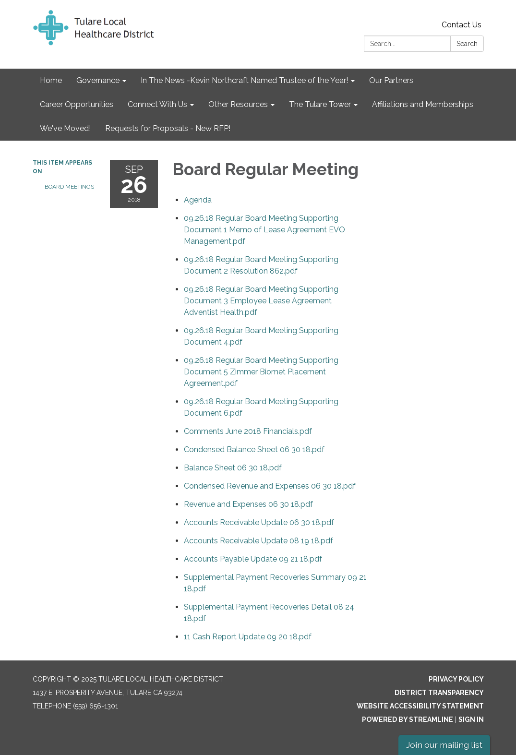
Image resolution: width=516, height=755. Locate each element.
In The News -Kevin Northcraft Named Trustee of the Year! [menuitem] (244, 80)
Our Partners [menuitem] (391, 80)
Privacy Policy (456, 679)
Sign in (471, 719)
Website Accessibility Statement (420, 706)
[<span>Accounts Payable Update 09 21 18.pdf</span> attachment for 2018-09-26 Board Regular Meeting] (253, 558)
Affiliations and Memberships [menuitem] (422, 104)
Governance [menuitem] (98, 80)
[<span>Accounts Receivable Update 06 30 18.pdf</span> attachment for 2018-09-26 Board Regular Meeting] (259, 522)
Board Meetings (69, 186)
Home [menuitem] (51, 80)
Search (467, 44)
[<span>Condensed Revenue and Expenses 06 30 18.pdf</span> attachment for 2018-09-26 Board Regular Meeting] (270, 486)
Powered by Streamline (407, 719)
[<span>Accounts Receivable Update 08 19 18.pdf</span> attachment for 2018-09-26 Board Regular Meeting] (258, 540)
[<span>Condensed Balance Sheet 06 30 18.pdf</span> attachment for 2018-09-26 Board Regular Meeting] (254, 449)
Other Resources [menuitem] (238, 104)
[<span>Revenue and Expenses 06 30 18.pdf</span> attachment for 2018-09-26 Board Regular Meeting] (248, 504)
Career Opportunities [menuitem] (76, 104)
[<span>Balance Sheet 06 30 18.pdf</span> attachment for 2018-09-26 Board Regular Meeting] (233, 467)
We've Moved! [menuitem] (65, 128)
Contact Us (461, 24)
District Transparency (439, 692)
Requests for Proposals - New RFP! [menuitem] (167, 128)
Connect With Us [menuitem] (157, 104)
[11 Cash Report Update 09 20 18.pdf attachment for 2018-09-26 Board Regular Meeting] (248, 636)
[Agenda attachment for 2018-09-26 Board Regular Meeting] (198, 199)
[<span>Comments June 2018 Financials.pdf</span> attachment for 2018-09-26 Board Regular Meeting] (248, 431)
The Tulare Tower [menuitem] (320, 104)
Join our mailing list (444, 745)
